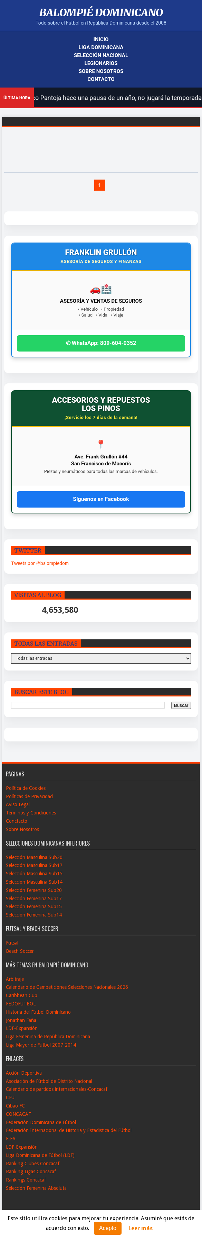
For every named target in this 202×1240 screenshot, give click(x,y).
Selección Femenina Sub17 (34, 898)
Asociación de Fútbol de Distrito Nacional (49, 1081)
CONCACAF (18, 1114)
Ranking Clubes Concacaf (32, 1163)
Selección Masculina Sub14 (34, 882)
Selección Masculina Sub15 (34, 873)
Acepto (107, 1228)
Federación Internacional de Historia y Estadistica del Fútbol (69, 1130)
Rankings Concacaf (26, 1180)
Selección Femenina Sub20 (34, 890)
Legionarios (101, 63)
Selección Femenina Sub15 (34, 906)
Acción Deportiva (24, 1073)
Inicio (101, 39)
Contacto (100, 79)
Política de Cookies (26, 788)
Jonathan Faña (21, 1020)
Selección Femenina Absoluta (36, 1188)
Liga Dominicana (101, 47)
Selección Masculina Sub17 (34, 865)
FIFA (11, 1138)
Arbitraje (15, 979)
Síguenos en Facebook (101, 499)
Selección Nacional (101, 55)
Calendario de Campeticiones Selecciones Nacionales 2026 (67, 987)
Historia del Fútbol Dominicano (38, 1012)
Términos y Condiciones (31, 812)
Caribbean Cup (21, 995)
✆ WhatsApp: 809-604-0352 (101, 343)
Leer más (140, 1228)
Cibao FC (15, 1106)
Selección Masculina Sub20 (34, 857)
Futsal (12, 943)
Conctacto (16, 821)
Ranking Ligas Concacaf (31, 1171)
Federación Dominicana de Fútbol (41, 1122)
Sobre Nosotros (101, 71)
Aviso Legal (18, 804)
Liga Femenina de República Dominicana (48, 1036)
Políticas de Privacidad (29, 796)
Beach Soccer (20, 951)
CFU (10, 1097)
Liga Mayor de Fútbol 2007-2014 (41, 1045)
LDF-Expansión (22, 1028)
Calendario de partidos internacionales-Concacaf (56, 1089)
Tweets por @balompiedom (40, 563)
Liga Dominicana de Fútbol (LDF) (40, 1155)
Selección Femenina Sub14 (34, 915)
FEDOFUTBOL (21, 1003)
